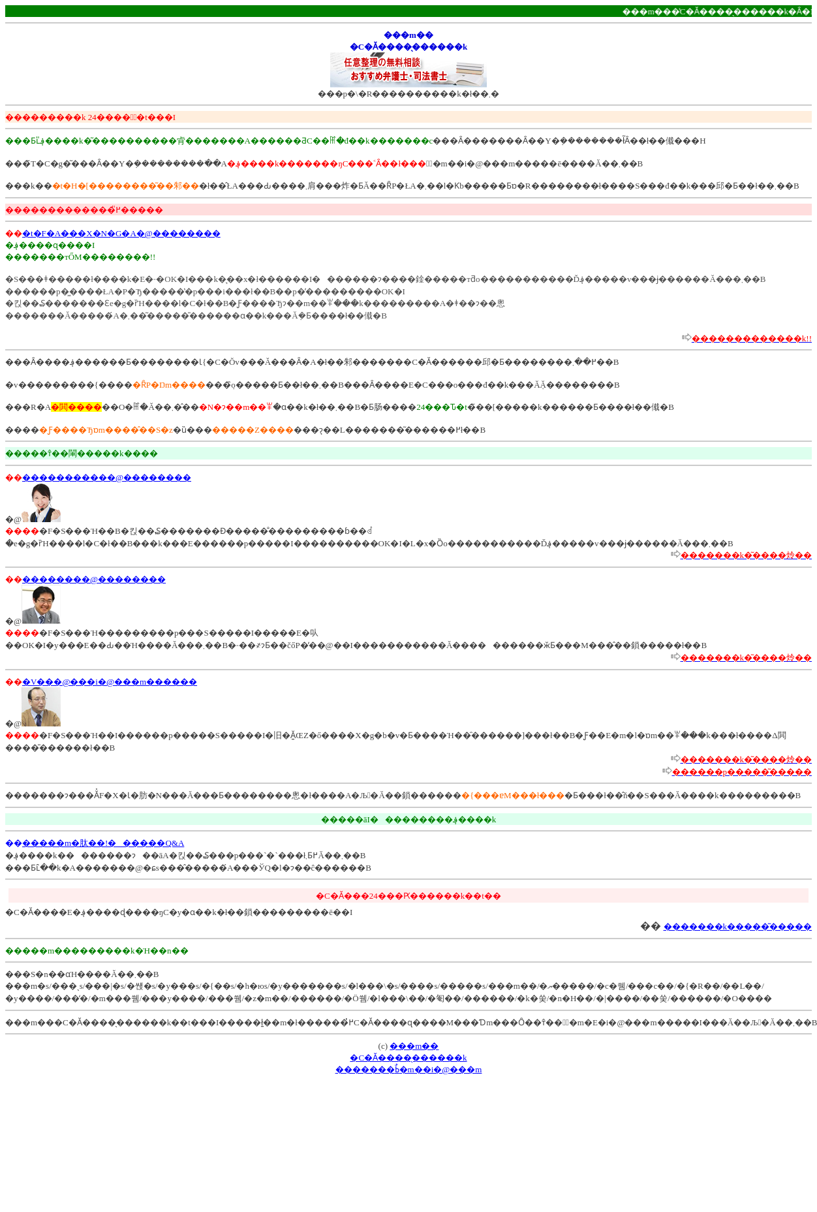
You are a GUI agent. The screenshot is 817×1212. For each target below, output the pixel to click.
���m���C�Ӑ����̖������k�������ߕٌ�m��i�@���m (408, 1057)
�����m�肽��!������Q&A (103, 843)
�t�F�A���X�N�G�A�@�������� (121, 233)
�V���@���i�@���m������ (109, 682)
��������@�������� (94, 579)
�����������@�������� (106, 477)
